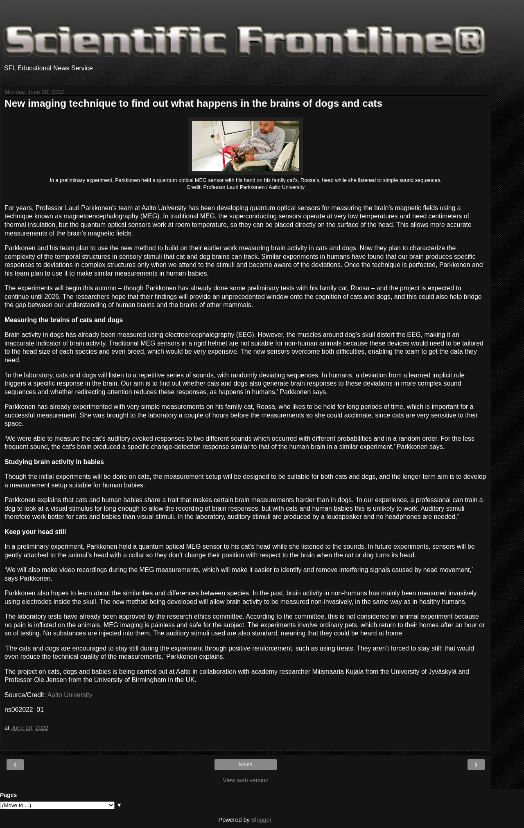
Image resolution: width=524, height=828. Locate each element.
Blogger (261, 820)
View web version (246, 780)
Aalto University (70, 694)
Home (245, 764)
